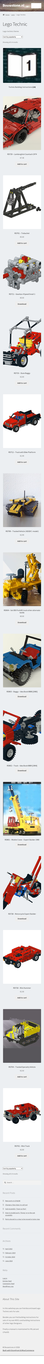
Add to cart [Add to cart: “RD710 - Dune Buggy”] (22, 383)
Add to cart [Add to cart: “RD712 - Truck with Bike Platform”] (22, 462)
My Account (7, 1360)
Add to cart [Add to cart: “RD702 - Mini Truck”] (22, 1156)
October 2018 (10, 1257)
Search (22, 1360)
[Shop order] (13, 37)
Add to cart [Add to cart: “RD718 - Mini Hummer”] (22, 997)
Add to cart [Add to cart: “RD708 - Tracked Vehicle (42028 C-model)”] (22, 541)
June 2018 (8, 1261)
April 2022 (8, 1249)
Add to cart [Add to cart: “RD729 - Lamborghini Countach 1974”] (22, 164)
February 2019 (10, 1253)
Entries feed (7, 1281)
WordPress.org (8, 1286)
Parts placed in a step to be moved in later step (22, 1219)
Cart (34, 1358)
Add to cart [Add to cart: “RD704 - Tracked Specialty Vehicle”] (22, 1077)
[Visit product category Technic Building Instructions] (22, 68)
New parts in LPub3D (12, 1201)
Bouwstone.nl (13, 5)
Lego (13, 15)
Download (22, 304)
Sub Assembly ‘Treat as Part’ (15, 1209)
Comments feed (8, 1284)
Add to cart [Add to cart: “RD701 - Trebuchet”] (22, 243)
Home (7, 15)
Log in (5, 1278)
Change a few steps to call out (16, 1205)
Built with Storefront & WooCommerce (18, 1350)
